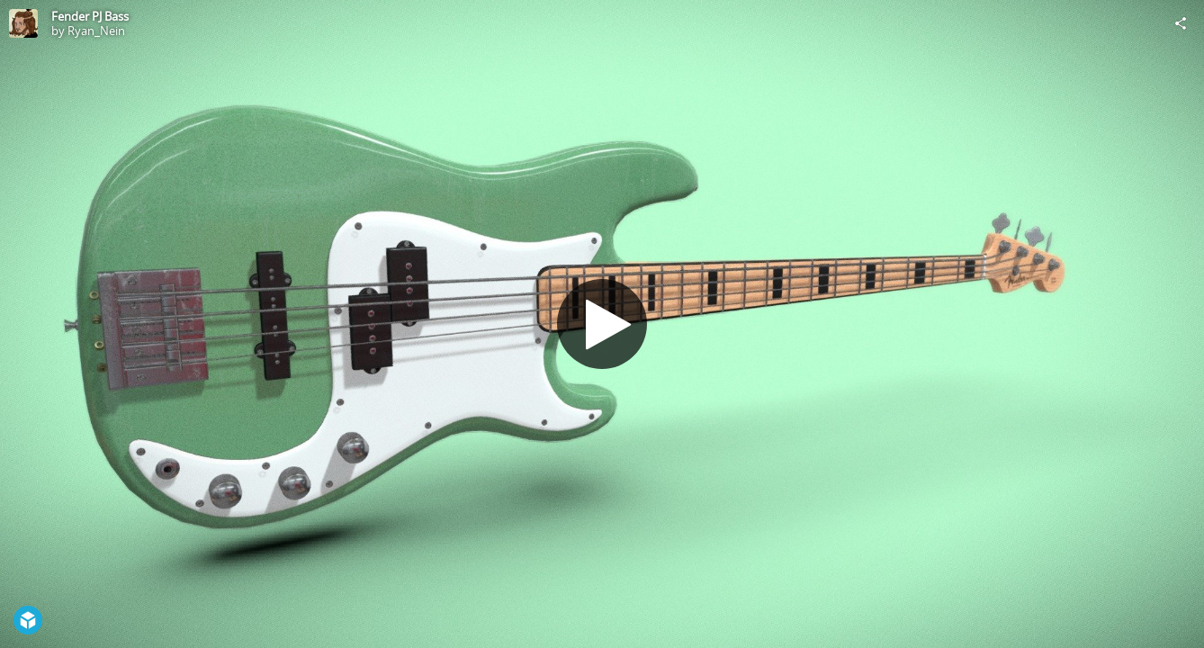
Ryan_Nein (96, 30)
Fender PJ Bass (90, 16)
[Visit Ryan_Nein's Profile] (23, 23)
